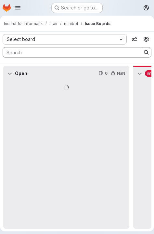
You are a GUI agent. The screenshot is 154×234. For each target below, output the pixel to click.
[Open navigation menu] (18, 8)
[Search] (68, 52)
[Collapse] (10, 73)
